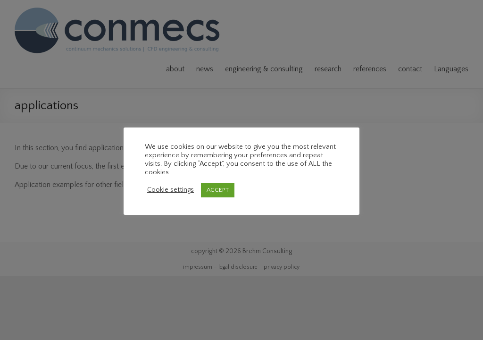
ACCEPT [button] (218, 190)
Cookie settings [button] (170, 190)
